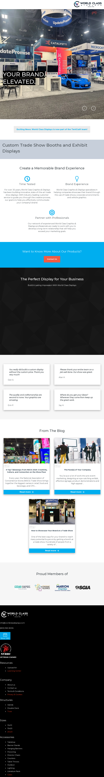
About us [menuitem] (11, 685)
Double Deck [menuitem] (13, 708)
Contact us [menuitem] (11, 688)
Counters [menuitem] (11, 758)
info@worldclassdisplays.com (12, 623)
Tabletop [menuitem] (11, 742)
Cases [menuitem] (9, 775)
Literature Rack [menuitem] (13, 771)
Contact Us (52, 259)
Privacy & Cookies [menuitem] (14, 694)
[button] (84, 108)
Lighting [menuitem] (10, 768)
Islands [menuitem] (10, 705)
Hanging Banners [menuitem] (14, 749)
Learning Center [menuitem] (14, 671)
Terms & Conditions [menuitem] (15, 691)
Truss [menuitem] (9, 711)
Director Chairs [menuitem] (13, 755)
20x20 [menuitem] (10, 732)
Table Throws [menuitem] (13, 762)
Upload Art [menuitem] (12, 668)
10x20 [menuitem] (9, 728)
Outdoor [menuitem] (11, 765)
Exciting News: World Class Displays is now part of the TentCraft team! (52, 129)
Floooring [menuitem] (11, 752)
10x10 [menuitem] (9, 725)
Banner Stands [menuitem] (13, 745)
